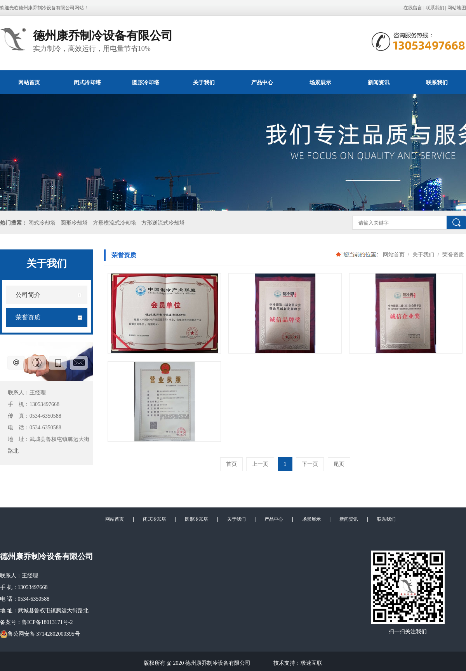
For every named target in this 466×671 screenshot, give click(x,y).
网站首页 (29, 82)
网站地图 (456, 7)
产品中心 (262, 82)
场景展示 (320, 82)
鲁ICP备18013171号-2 (47, 622)
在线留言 (412, 7)
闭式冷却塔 (87, 82)
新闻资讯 (378, 82)
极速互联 (311, 663)
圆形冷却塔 (145, 82)
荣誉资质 (452, 254)
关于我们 (204, 82)
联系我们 (435, 7)
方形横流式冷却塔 (114, 223)
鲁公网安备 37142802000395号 (40, 634)
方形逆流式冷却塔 (163, 223)
